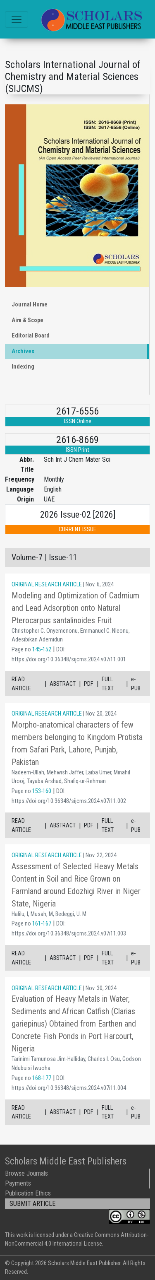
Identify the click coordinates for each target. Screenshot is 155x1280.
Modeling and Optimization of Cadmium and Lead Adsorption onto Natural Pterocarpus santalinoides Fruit (75, 608)
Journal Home (30, 304)
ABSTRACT (63, 683)
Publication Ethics (28, 1193)
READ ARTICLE (21, 684)
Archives (23, 351)
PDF (88, 683)
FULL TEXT (108, 684)
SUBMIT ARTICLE (32, 1204)
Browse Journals (26, 1173)
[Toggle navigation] (16, 19)
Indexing (23, 366)
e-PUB (136, 684)
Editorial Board (31, 335)
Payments (18, 1183)
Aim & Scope (27, 320)
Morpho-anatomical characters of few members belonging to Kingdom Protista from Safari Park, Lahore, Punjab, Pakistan (77, 743)
